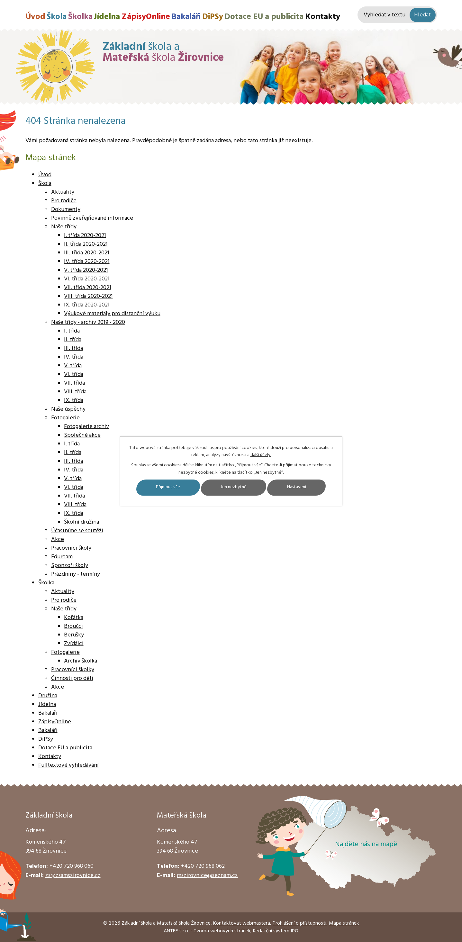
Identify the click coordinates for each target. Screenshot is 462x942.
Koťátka (73, 617)
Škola (57, 16)
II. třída (72, 339)
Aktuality (62, 192)
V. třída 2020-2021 (86, 270)
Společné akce (82, 435)
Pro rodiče (64, 201)
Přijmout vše (167, 487)
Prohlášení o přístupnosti (299, 923)
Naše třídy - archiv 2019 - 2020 (88, 322)
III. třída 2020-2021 (86, 253)
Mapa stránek (344, 923)
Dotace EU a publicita (263, 16)
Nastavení (297, 487)
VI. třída (73, 374)
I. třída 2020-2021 (85, 235)
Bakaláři (186, 16)
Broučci (73, 626)
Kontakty (322, 16)
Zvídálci (74, 643)
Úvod (35, 16)
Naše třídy (64, 227)
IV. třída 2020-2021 (87, 261)
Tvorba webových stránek (222, 931)
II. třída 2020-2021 (86, 244)
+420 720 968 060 (72, 866)
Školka (80, 16)
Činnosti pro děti (72, 678)
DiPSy (212, 16)
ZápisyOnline (146, 16)
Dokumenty (65, 209)
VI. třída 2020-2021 (87, 279)
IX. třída (73, 400)
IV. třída (73, 357)
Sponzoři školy (69, 565)
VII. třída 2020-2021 (87, 287)
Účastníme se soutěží (77, 530)
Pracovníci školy (71, 548)
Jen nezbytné (234, 487)
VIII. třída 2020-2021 (88, 296)
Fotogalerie (65, 418)
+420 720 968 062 (203, 866)
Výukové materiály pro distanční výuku (112, 313)
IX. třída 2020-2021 (87, 305)
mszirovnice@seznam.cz (207, 875)
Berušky (74, 635)
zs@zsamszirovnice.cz (73, 875)
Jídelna (107, 16)
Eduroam (62, 557)
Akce (57, 539)
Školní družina (81, 522)
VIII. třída (75, 392)
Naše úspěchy (68, 409)
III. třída (73, 348)
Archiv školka (80, 661)
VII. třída (74, 383)
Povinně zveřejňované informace (92, 218)
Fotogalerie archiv (86, 426)
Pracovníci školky (72, 669)
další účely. (260, 455)
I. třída (72, 331)
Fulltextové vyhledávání (68, 765)
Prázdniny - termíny (75, 574)
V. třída (73, 365)
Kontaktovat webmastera (241, 923)
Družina (47, 695)
